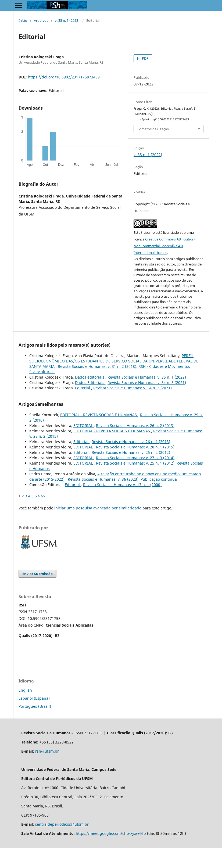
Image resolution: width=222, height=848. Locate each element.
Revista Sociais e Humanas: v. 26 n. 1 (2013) (131, 441)
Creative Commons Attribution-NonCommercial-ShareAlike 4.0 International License (164, 246)
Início (23, 20)
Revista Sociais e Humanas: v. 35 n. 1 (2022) (147, 377)
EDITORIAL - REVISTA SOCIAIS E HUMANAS (99, 414)
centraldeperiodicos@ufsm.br (62, 824)
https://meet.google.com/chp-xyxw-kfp (111, 833)
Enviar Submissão (37, 573)
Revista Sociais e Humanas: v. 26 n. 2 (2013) (135, 425)
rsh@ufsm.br (47, 751)
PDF (144, 58)
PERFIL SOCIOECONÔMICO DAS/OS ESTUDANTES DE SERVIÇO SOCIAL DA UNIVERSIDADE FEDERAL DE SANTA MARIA (113, 361)
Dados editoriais (90, 377)
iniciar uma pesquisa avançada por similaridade (97, 508)
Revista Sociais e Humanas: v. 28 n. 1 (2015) (135, 447)
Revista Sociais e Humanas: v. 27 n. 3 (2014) (135, 457)
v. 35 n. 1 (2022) (67, 20)
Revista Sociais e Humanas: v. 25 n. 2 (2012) (131, 452)
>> (43, 495)
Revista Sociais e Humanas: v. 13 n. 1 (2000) (122, 484)
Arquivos (41, 20)
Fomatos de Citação (153, 129)
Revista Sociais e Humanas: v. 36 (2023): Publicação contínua (122, 479)
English (25, 690)
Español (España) (34, 698)
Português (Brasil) (35, 706)
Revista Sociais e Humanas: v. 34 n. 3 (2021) (147, 382)
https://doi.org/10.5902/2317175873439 (64, 77)
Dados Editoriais (90, 382)
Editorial (83, 387)
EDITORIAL (83, 425)
